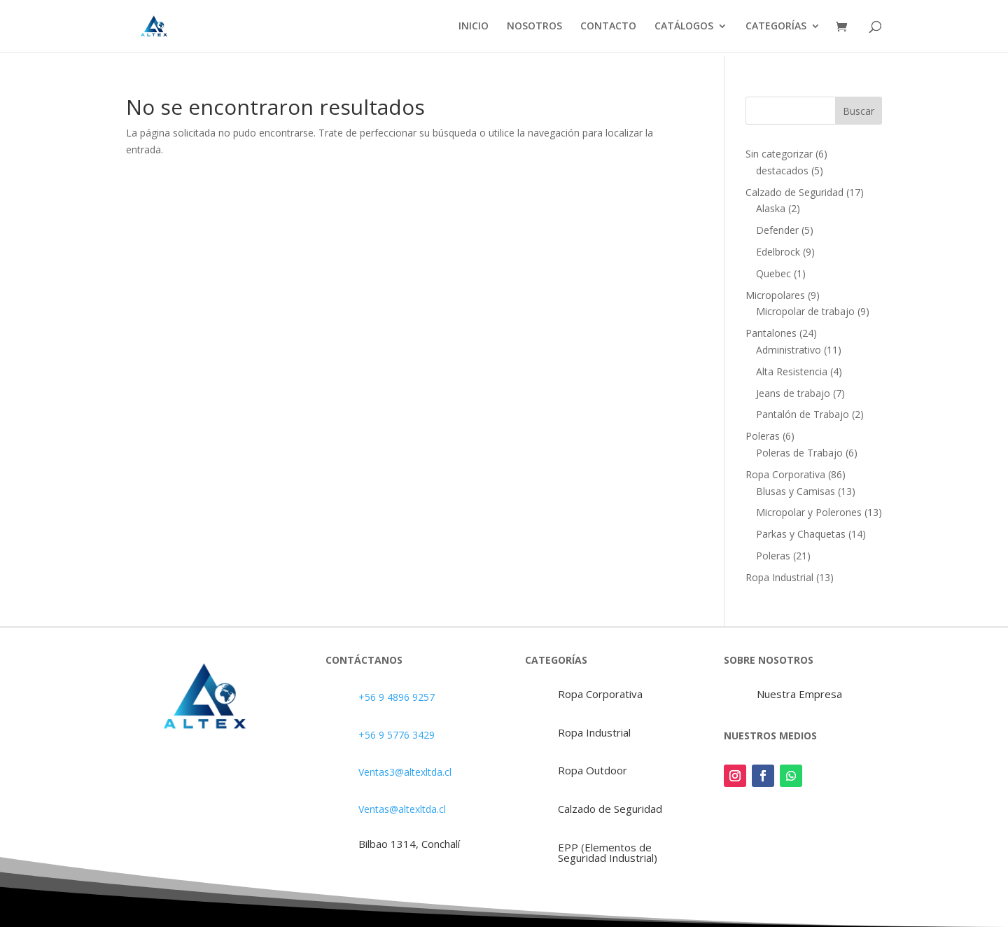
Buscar (858, 111)
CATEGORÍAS (776, 26)
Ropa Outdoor (592, 770)
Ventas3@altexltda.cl (404, 772)
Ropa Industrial (594, 732)
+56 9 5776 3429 (396, 734)
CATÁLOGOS (683, 26)
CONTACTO (608, 26)
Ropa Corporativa (600, 694)
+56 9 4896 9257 (396, 697)
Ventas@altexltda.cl (402, 809)
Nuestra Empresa (799, 694)
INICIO (473, 26)
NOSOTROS (534, 26)
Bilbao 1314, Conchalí (409, 844)
